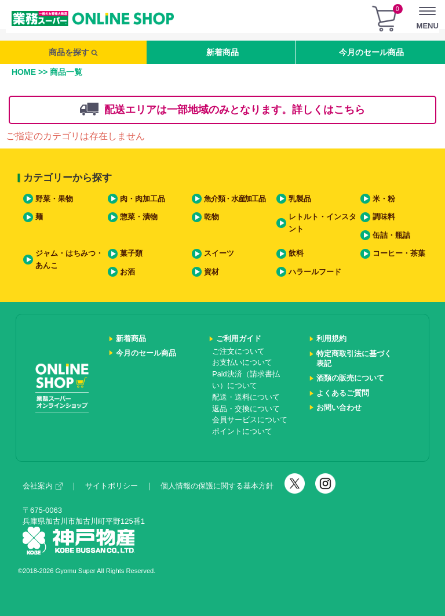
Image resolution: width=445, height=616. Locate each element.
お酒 (127, 272)
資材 (211, 272)
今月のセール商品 (371, 52)
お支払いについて (242, 362)
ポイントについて (242, 431)
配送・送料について (246, 397)
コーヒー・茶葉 (399, 253)
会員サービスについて (249, 420)
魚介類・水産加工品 (234, 199)
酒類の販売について (350, 378)
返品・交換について (246, 409)
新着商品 (222, 52)
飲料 (296, 253)
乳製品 (300, 199)
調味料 (384, 217)
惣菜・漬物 (139, 217)
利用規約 (331, 339)
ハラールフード (315, 272)
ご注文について (238, 351)
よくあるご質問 (342, 393)
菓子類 (131, 253)
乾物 (211, 217)
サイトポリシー (111, 485)
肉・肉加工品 (142, 199)
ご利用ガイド (238, 339)
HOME (24, 72)
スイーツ (219, 253)
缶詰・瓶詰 (391, 235)
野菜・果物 (54, 199)
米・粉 (384, 199)
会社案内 (43, 485)
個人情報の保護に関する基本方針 (217, 485)
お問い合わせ (339, 408)
